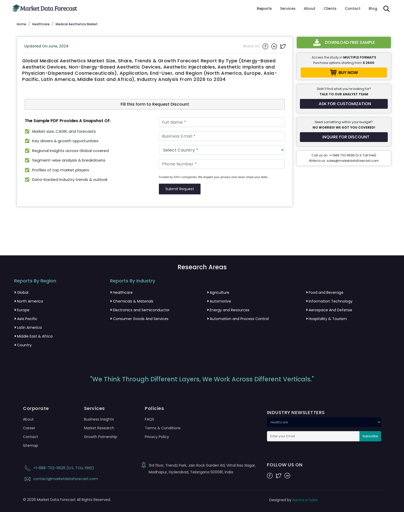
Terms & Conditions (163, 428)
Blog (373, 8)
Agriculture (218, 292)
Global (21, 292)
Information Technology (329, 301)
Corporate (36, 408)
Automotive (219, 301)
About (309, 8)
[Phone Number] (222, 164)
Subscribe (370, 436)
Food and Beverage (324, 292)
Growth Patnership (100, 436)
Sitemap (30, 445)
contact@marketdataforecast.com (60, 478)
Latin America (28, 327)
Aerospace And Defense (329, 310)
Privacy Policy (157, 436)
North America (28, 301)
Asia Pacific (25, 318)
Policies (154, 408)
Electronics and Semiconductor (140, 310)
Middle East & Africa (33, 336)
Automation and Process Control (238, 318)
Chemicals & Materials (131, 301)
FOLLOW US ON (285, 465)
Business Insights (99, 419)
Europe (21, 310)
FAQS (149, 419)
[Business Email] (222, 136)
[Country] (222, 150)
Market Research (99, 428)
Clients (330, 8)
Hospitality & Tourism (326, 318)
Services (288, 8)
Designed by (293, 499)
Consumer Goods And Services (139, 318)
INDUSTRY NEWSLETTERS (296, 412)
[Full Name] (222, 122)
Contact (352, 8)
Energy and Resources (228, 310)
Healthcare (121, 292)
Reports (264, 8)
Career (29, 428)
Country (23, 345)
